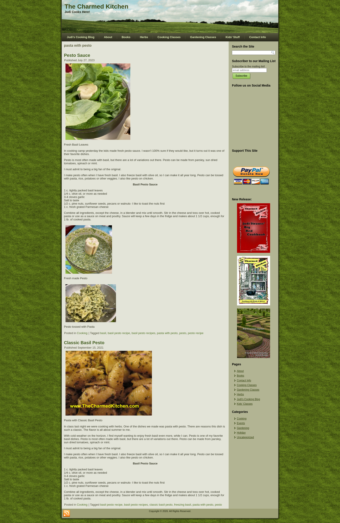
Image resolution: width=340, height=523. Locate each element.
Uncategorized (245, 437)
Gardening (243, 428)
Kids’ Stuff (233, 37)
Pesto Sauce (77, 55)
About (108, 37)
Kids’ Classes (245, 403)
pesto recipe (196, 333)
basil (103, 333)
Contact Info (257, 37)
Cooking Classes (169, 37)
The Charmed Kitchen (96, 6)
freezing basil (182, 504)
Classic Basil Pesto (84, 342)
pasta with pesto (167, 333)
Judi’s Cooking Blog (80, 37)
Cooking (82, 333)
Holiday (241, 432)
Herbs (144, 37)
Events (241, 423)
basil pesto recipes (143, 333)
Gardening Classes (203, 37)
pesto (182, 333)
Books (126, 37)
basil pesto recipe (119, 333)
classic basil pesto (161, 504)
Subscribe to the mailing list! (248, 66)
